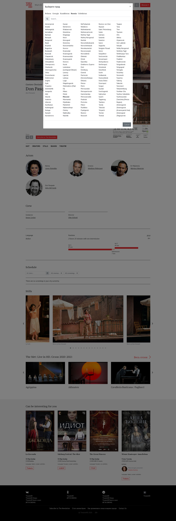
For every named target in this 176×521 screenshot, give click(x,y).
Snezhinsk (102, 70)
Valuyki (119, 45)
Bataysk (48, 37)
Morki (65, 94)
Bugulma (48, 48)
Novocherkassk (86, 45)
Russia (74, 13)
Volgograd (120, 67)
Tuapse (119, 24)
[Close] (130, 6)
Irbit (46, 94)
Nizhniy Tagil (85, 35)
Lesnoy (65, 72)
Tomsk (101, 113)
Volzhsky (120, 72)
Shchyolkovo (103, 62)
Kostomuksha (68, 45)
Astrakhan (49, 32)
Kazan (65, 24)
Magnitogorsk (68, 83)
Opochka (84, 62)
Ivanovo (48, 99)
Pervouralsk (85, 89)
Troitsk (101, 115)
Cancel (127, 124)
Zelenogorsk (121, 105)
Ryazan (101, 27)
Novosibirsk (85, 54)
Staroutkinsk (103, 78)
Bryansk (48, 45)
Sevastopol (103, 59)
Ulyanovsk (120, 40)
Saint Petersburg (105, 29)
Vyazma (119, 78)
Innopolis (48, 91)
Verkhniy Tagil (121, 51)
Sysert (101, 97)
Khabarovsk (67, 29)
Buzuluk (48, 54)
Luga (65, 80)
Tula (118, 27)
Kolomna (66, 43)
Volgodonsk (121, 64)
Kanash (48, 113)
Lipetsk (65, 75)
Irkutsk (47, 97)
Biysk (47, 43)
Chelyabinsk (49, 62)
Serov (101, 51)
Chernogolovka (50, 70)
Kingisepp (66, 35)
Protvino (84, 102)
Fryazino (48, 86)
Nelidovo (84, 27)
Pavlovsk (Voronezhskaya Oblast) (86, 78)
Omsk (83, 59)
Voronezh (120, 75)
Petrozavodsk (86, 97)
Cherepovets (50, 64)
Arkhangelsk (49, 29)
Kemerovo (67, 27)
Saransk (101, 37)
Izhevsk (48, 102)
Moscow (66, 97)
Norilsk (83, 40)
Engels (47, 80)
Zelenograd (121, 113)
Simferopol (103, 64)
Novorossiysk (86, 51)
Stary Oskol (103, 80)
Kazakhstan (64, 13)
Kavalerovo (49, 115)
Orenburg (84, 70)
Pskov (83, 105)
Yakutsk (119, 83)
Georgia (55, 13)
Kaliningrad (49, 107)
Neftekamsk (85, 24)
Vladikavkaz (121, 56)
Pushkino (84, 107)
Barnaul (48, 35)
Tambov (102, 102)
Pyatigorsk (85, 110)
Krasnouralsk (68, 56)
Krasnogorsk (67, 54)
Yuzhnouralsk (121, 97)
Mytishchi (66, 105)
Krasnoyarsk (67, 59)
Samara (101, 35)
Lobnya (65, 78)
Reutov (83, 113)
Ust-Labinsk (121, 43)
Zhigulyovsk (121, 115)
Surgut (101, 86)
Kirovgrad (66, 40)
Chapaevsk (49, 56)
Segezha (102, 45)
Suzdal (101, 89)
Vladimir (120, 59)
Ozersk (83, 72)
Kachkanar (49, 105)
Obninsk (84, 56)
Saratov (102, 40)
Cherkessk (48, 67)
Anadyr (47, 27)
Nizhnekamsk (86, 29)
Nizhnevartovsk (86, 32)
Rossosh (84, 115)
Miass (65, 91)
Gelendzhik (49, 89)
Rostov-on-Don (105, 24)
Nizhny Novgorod (87, 37)
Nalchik (65, 115)
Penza (83, 83)
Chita (47, 72)
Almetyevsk (49, 24)
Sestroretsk (103, 56)
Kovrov (65, 48)
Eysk (46, 83)
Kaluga (47, 110)
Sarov (101, 43)
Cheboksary (49, 59)
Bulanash (48, 51)
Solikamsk (102, 75)
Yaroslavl (120, 86)
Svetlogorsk (103, 91)
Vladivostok (121, 62)
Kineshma (66, 32)
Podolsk (84, 99)
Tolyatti (102, 110)
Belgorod (48, 40)
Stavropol (102, 83)
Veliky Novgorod (123, 48)
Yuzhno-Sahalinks (123, 94)
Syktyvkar (102, 94)
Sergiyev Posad (104, 48)
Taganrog (102, 99)
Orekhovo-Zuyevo (87, 64)
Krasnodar (66, 51)
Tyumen (119, 32)
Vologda (120, 70)
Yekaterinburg (122, 89)
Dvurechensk (50, 75)
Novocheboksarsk (87, 43)
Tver (118, 29)
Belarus (48, 13)
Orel (82, 67)
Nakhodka (66, 113)
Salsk (101, 32)
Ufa (118, 35)
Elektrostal (49, 78)
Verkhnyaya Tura (123, 54)
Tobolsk (102, 107)
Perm (83, 86)
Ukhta (119, 37)
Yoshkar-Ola (121, 91)
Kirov (65, 37)
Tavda (101, 105)
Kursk (65, 64)
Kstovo (65, 62)
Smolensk (102, 67)
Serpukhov (102, 54)
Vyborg (119, 80)
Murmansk (67, 99)
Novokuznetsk (86, 48)
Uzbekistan (82, 13)
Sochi (101, 72)
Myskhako (66, 102)
